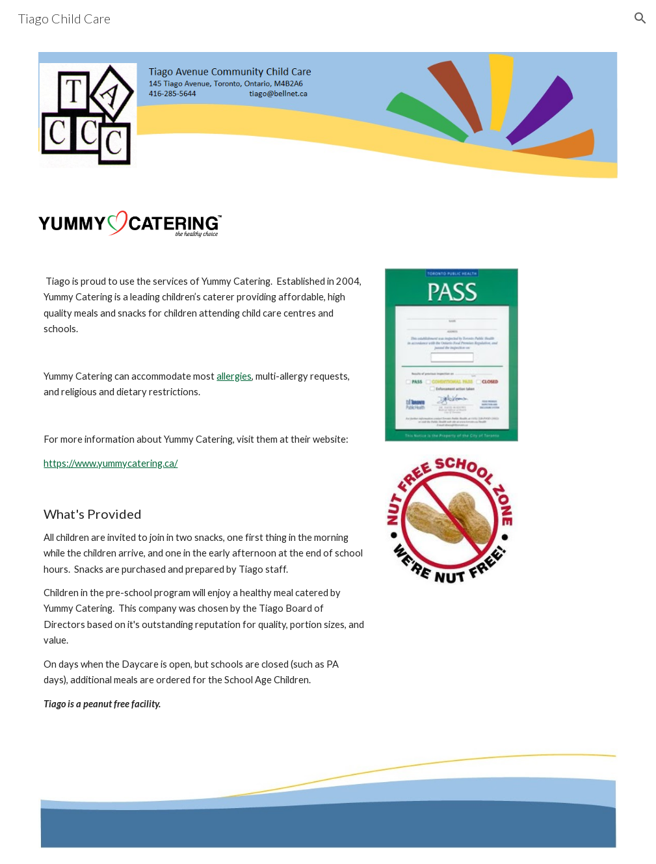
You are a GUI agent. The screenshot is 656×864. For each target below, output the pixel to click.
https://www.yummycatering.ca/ (110, 463)
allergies (234, 376)
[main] (204, 493)
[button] (640, 18)
